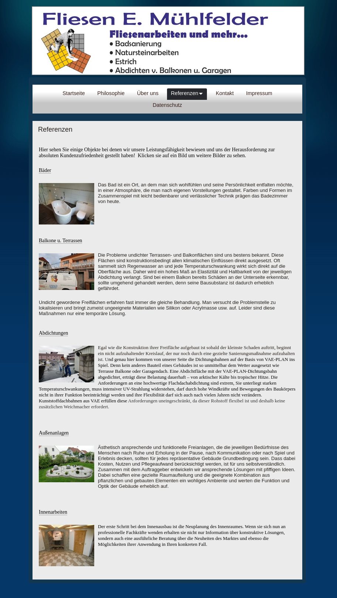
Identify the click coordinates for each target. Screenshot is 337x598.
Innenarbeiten (53, 512)
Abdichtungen (53, 333)
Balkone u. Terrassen (60, 240)
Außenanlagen (54, 433)
